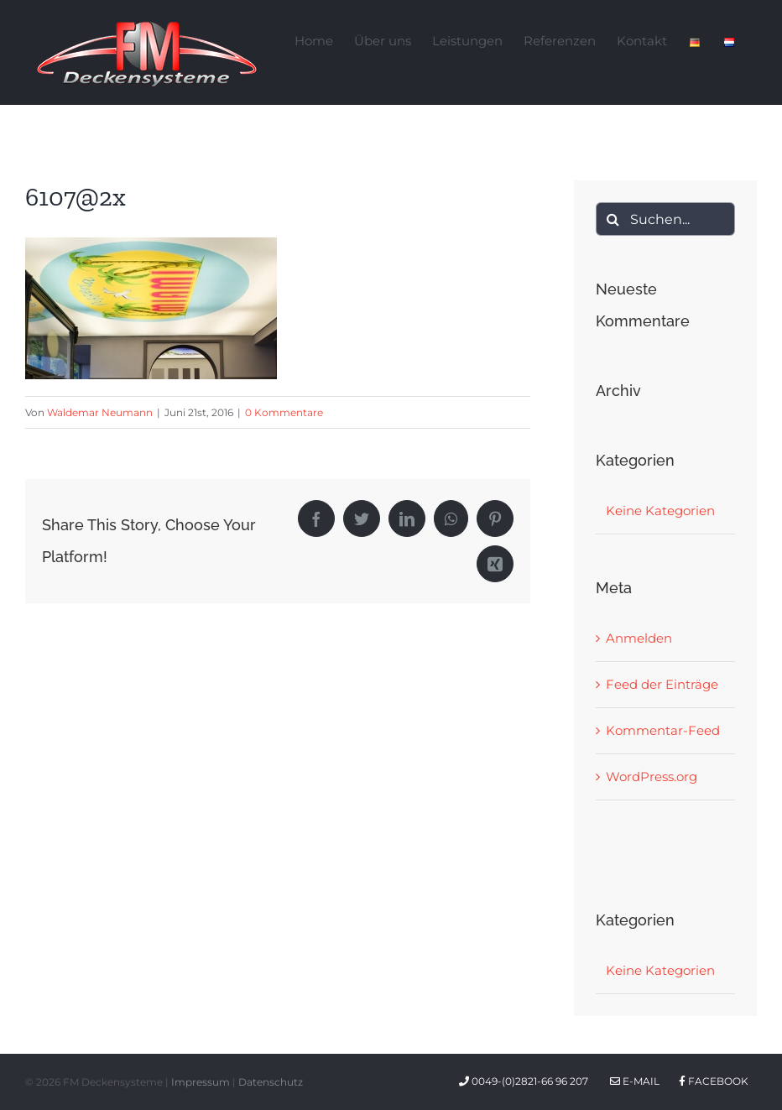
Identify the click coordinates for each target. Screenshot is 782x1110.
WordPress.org (651, 776)
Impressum (200, 1082)
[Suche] (612, 219)
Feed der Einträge (662, 684)
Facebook (713, 1081)
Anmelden (639, 638)
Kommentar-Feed (663, 730)
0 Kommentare (284, 412)
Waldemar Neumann (100, 412)
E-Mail (634, 1081)
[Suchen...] (665, 219)
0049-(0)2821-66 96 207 (526, 1081)
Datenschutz (270, 1082)
